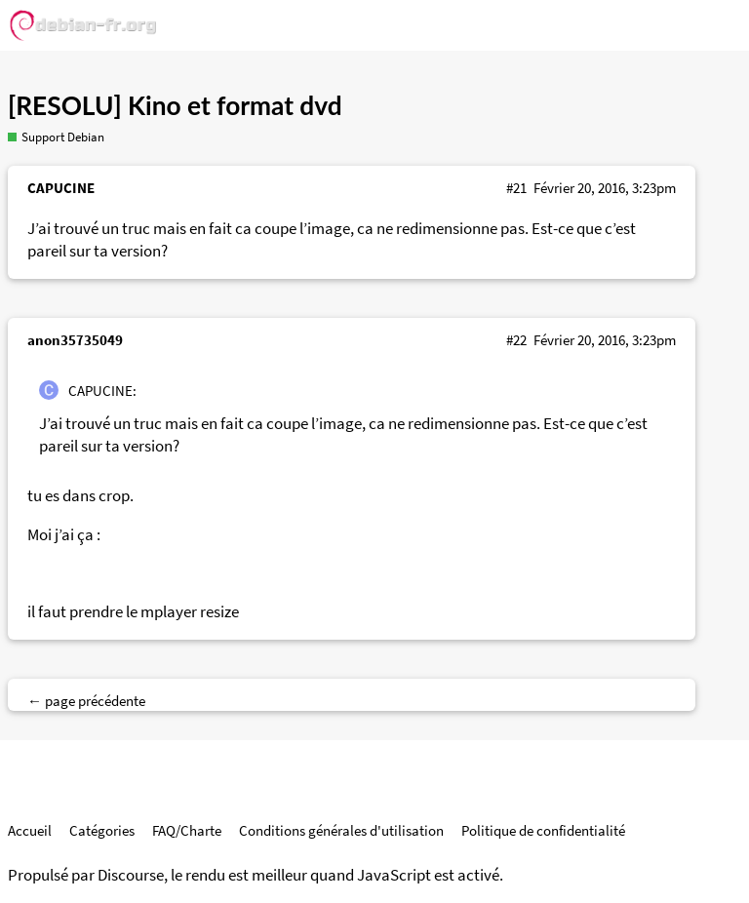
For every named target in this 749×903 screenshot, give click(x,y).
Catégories (102, 830)
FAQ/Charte (186, 830)
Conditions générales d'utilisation (341, 830)
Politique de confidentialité (543, 830)
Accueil (30, 830)
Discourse (131, 875)
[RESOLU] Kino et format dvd (175, 105)
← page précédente (86, 700)
